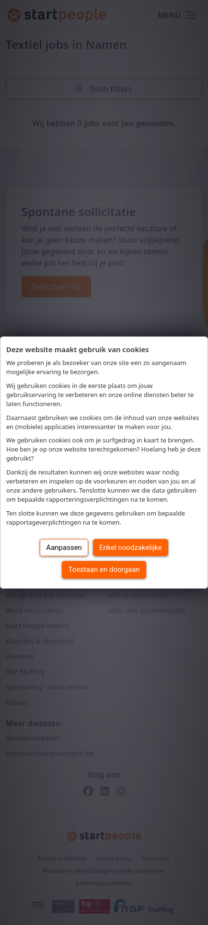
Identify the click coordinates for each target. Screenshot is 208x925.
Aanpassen (64, 547)
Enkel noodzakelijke (130, 547)
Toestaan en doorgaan (103, 569)
